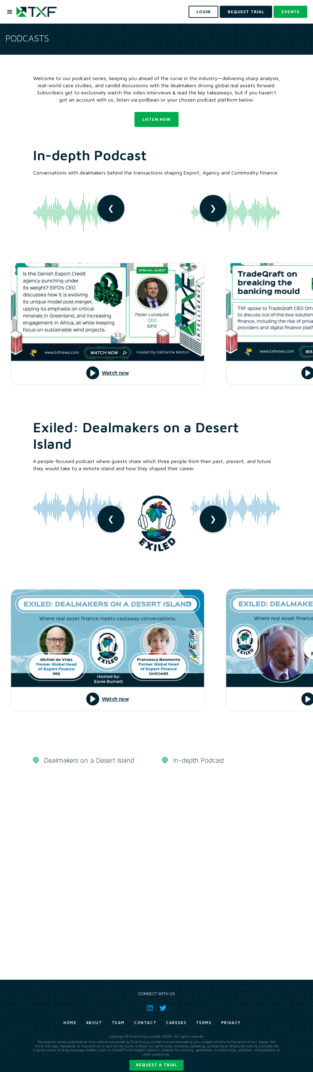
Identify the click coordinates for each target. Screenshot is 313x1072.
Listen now (156, 119)
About (94, 1023)
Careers (176, 1023)
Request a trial (156, 1064)
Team (118, 1023)
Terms (204, 1023)
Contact (145, 1023)
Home (69, 1023)
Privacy (231, 1023)
